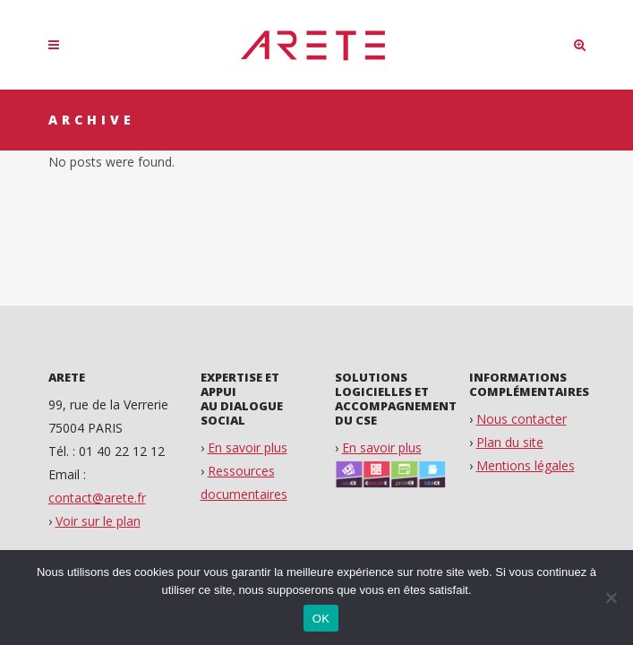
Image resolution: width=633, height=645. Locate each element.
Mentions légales (525, 465)
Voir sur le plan (98, 520)
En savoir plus (247, 447)
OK (320, 618)
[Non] (611, 597)
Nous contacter (521, 418)
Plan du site (509, 442)
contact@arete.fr (97, 497)
